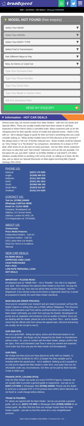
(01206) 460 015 (37, 175)
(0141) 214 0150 (37, 190)
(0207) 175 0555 (37, 172)
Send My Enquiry (40, 107)
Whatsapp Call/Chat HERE (18, 203)
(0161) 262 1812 (37, 181)
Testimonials (11, 228)
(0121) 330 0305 (37, 178)
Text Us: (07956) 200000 (17, 200)
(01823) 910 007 (37, 187)
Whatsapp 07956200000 (55, 10)
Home (21, 419)
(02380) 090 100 (37, 184)
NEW (22, 10)
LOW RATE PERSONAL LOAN (20, 269)
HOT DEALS (41, 10)
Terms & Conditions (31, 419)
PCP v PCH (10, 266)
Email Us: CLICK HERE (16, 206)
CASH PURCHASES (15, 263)
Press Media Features (16, 231)
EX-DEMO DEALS (14, 257)
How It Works (43, 419)
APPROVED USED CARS (17, 260)
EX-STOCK (30, 10)
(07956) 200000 (47, 386)
